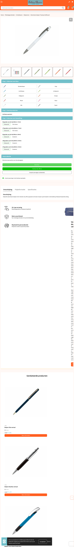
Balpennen (26, 15)
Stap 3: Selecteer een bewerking (12, 118)
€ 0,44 (42, 469)
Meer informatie (20, 423)
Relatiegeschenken (10, 15)
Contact (3, 509)
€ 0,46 (8, 469)
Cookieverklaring (42, 513)
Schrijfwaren (19, 15)
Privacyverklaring (42, 511)
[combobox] (31, 8)
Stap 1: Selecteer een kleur (10, 81)
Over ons (40, 486)
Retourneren (4, 511)
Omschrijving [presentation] (7, 189)
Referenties (4, 513)
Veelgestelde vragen (43, 491)
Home (2, 15)
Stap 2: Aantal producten (10, 110)
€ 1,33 (42, 420)
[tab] (7, 189)
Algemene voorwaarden (43, 509)
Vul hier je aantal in (7, 114)
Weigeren (49, 541)
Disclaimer (40, 515)
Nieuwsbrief (41, 488)
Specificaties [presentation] (31, 189)
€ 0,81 (8, 420)
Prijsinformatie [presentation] (19, 189)
